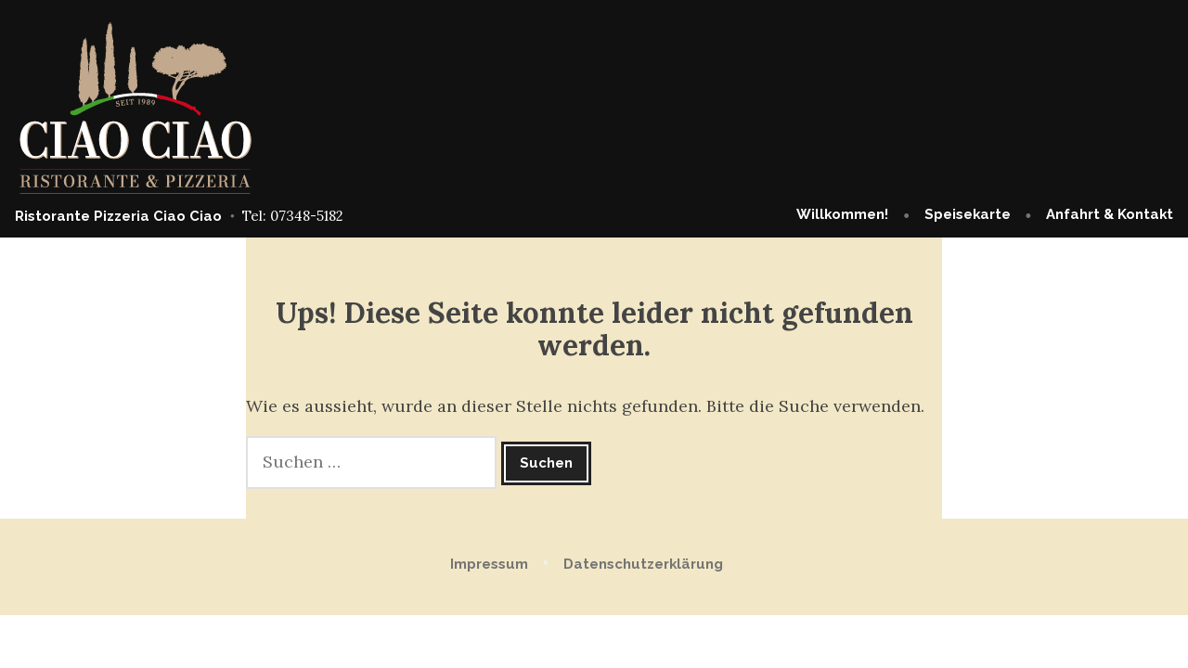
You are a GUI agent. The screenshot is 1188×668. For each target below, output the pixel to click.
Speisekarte (967, 214)
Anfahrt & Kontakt (1109, 214)
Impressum (489, 564)
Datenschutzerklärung (643, 564)
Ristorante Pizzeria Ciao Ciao (118, 216)
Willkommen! (842, 214)
